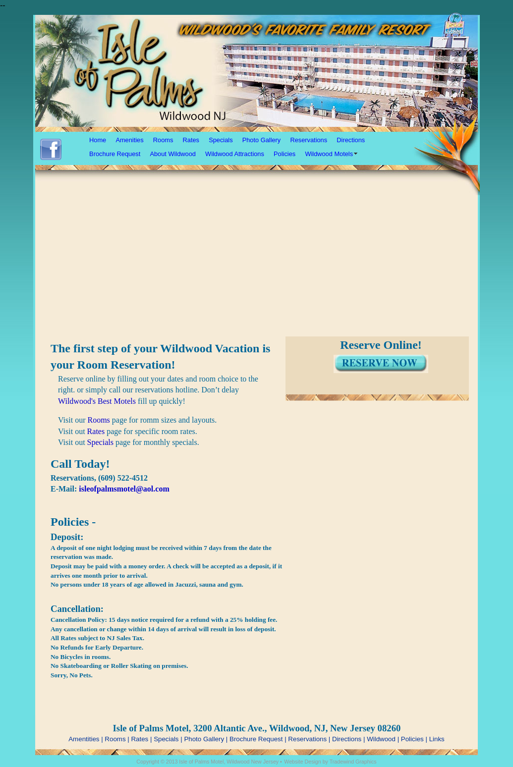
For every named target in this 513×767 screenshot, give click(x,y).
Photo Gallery (261, 140)
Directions (351, 140)
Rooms (163, 140)
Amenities (129, 140)
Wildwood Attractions (234, 154)
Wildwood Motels (329, 154)
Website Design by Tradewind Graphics (330, 762)
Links (437, 739)
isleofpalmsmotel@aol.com (124, 489)
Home (97, 140)
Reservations (308, 140)
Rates (191, 140)
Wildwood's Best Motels (97, 401)
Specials (220, 140)
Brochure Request (114, 154)
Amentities (83, 739)
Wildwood (381, 739)
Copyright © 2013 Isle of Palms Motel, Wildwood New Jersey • (209, 762)
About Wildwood (172, 154)
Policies (284, 154)
